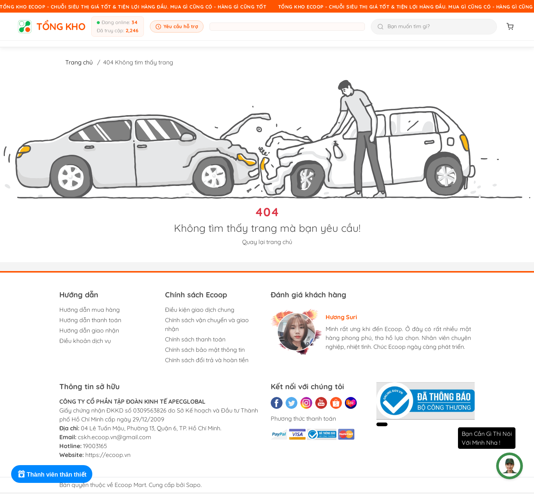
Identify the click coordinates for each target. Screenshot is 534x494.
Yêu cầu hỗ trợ (176, 26)
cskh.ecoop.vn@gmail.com (114, 437)
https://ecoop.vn (108, 454)
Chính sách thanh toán (195, 339)
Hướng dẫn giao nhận (89, 330)
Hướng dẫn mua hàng (89, 309)
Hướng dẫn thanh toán (90, 320)
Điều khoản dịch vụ (85, 340)
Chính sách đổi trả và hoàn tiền (206, 360)
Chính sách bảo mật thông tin (205, 349)
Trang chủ (79, 62)
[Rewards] (51, 474)
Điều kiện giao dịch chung (199, 309)
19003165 (95, 446)
